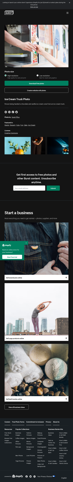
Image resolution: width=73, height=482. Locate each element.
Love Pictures (30, 455)
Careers (7, 421)
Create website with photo (36, 90)
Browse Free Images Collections (8, 440)
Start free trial (12, 257)
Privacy (48, 421)
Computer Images (40, 442)
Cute (18, 125)
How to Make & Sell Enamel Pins (63, 442)
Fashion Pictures (29, 434)
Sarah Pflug (16, 117)
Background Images (30, 448)
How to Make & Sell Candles (52, 462)
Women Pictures (40, 451)
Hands (7, 125)
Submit (53, 188)
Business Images (18, 434)
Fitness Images (28, 462)
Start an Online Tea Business (51, 442)
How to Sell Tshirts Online (63, 462)
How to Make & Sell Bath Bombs (63, 435)
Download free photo (36, 83)
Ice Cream (31, 125)
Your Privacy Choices (46, 476)
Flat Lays (18, 447)
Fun (21, 125)
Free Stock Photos (8, 434)
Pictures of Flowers (40, 456)
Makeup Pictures (40, 434)
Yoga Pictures (20, 461)
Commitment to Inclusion (35, 421)
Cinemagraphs (41, 447)
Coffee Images (20, 438)
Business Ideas (51, 434)
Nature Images (30, 438)
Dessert (12, 125)
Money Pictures (29, 442)
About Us (56, 421)
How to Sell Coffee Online (63, 449)
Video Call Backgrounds (41, 465)
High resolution (12, 75)
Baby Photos (41, 461)
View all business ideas (17, 407)
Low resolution (44, 75)
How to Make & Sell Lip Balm (52, 450)
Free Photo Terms (18, 421)
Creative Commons (11, 133)
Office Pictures (18, 442)
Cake (25, 125)
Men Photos (19, 455)
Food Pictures (41, 438)
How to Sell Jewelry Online (62, 455)
